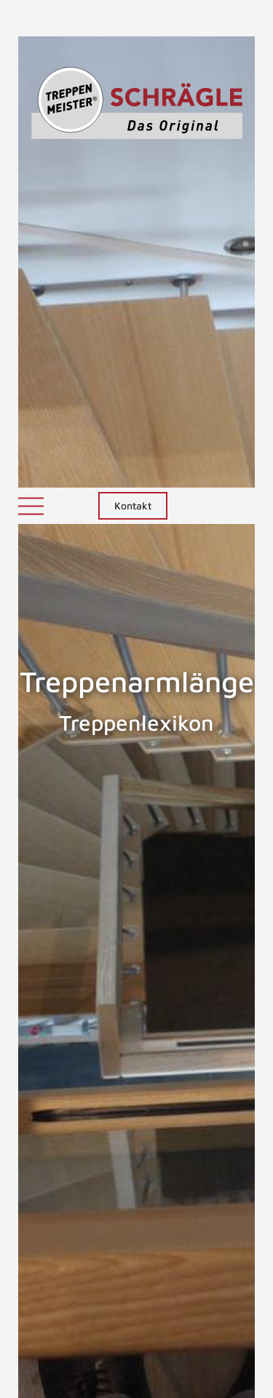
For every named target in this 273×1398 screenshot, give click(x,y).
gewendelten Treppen (75, 1180)
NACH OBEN (137, 1310)
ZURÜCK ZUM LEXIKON (124, 1242)
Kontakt (132, 18)
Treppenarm (44, 954)
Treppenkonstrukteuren (78, 1093)
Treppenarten (225, 954)
